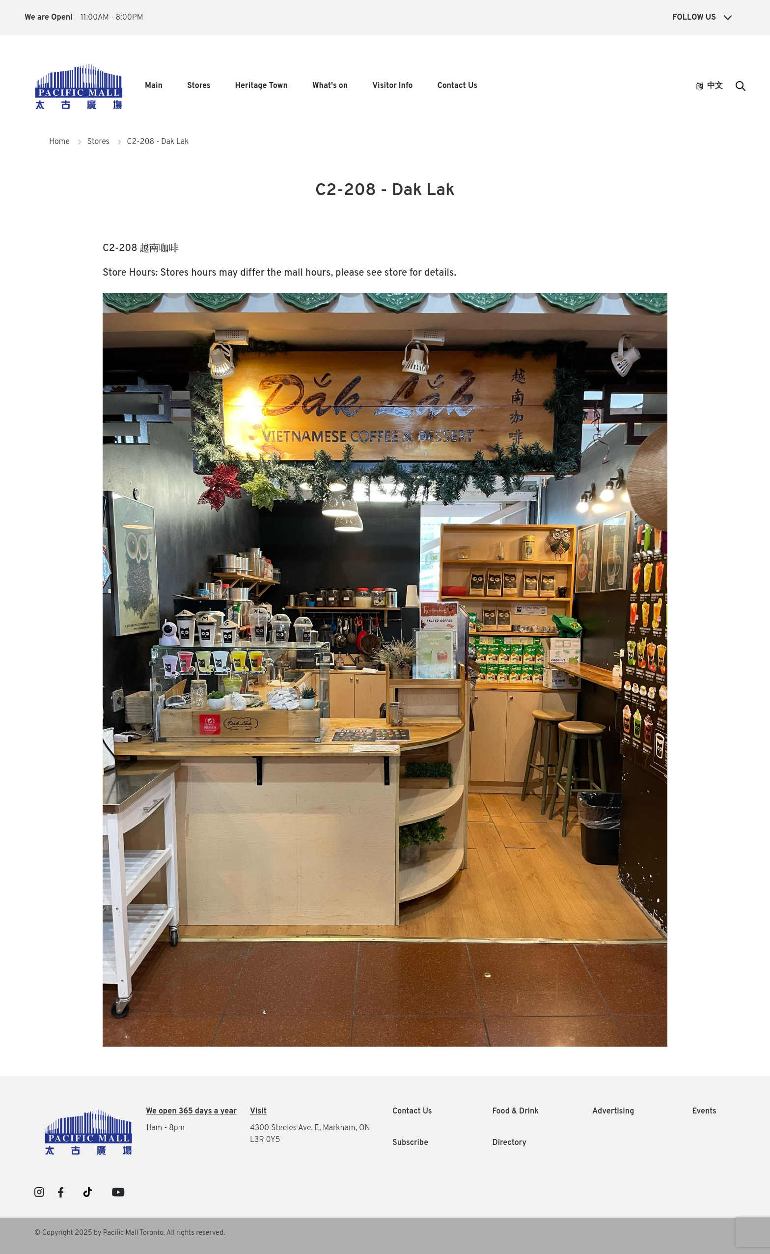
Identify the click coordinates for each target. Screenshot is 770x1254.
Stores (199, 86)
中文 (709, 86)
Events (704, 1111)
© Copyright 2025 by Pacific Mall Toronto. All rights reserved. (129, 1233)
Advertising (613, 1111)
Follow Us (702, 18)
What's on (330, 86)
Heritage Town (261, 86)
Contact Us (457, 86)
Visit (258, 1111)
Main (154, 86)
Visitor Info (392, 86)
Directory (510, 1143)
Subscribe (410, 1143)
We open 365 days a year (191, 1111)
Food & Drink (516, 1111)
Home (59, 142)
